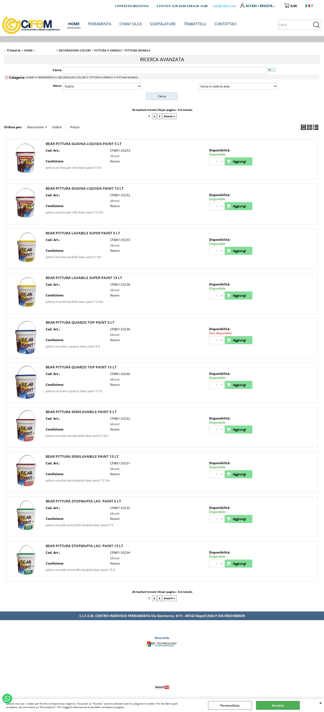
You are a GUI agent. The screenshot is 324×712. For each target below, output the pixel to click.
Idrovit (114, 156)
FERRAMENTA (99, 23)
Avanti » (169, 116)
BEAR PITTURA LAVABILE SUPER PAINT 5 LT (83, 233)
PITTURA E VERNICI (101, 77)
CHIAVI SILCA (130, 23)
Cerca (57, 70)
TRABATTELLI (195, 23)
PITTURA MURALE (127, 77)
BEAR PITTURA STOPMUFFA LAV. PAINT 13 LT (84, 545)
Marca (57, 86)
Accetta (278, 705)
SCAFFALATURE (163, 23)
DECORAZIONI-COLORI (72, 77)
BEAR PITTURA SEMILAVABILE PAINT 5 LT (81, 411)
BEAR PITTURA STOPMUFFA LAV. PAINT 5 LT (83, 501)
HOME (74, 23)
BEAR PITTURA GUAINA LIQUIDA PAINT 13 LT (85, 188)
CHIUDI (320, 703)
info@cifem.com (224, 6)
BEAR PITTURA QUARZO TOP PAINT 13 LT (81, 367)
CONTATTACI (225, 23)
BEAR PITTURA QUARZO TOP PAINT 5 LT (80, 322)
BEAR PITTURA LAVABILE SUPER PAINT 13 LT (84, 277)
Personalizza (229, 705)
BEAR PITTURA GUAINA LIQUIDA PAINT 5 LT (84, 143)
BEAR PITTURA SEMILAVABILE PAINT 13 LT (82, 456)
